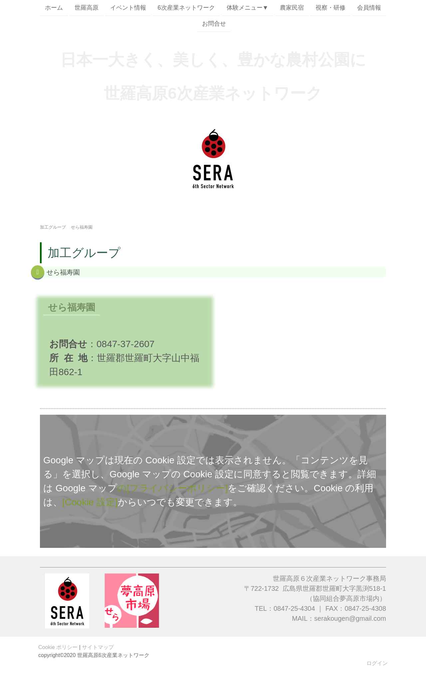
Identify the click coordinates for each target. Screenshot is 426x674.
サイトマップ (98, 647)
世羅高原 (87, 7)
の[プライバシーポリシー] (172, 488)
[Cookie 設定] (90, 502)
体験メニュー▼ (248, 7)
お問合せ (214, 24)
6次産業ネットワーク (186, 7)
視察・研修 (330, 7)
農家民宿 (292, 7)
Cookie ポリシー (58, 647)
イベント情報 (128, 7)
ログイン (377, 663)
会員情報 (369, 7)
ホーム (54, 7)
